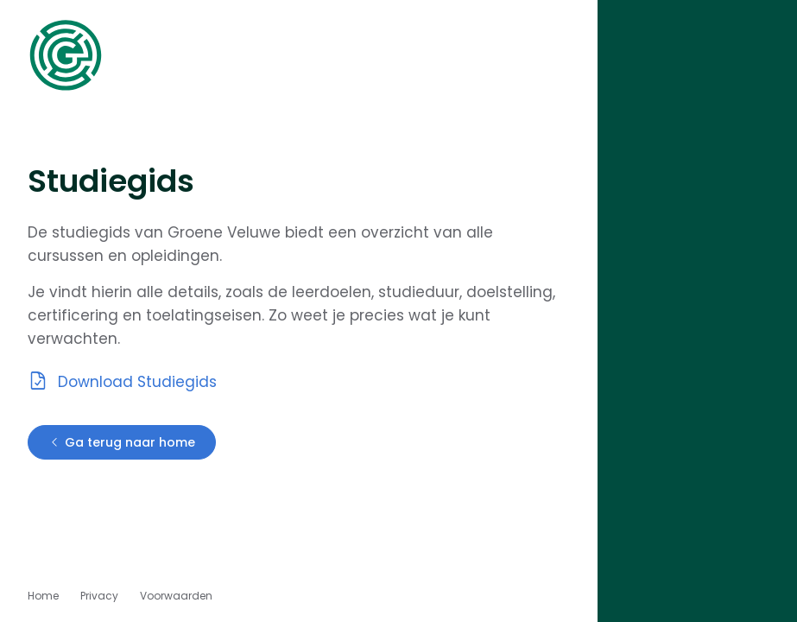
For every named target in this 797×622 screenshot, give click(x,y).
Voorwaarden (176, 595)
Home (43, 595)
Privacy (99, 595)
